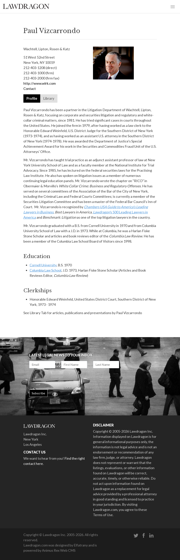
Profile (31, 98)
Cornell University (43, 265)
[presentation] (58, 378)
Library (48, 98)
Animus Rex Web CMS (58, 550)
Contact (29, 88)
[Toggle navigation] (172, 6)
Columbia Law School (45, 270)
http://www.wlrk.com (39, 83)
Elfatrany (81, 545)
